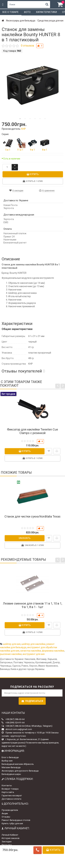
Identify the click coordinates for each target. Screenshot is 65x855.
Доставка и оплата (11, 799)
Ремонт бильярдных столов (16, 820)
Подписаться (32, 701)
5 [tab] (40, 118)
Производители (10, 810)
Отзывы (6, 817)
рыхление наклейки (11, 654)
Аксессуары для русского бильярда (20, 771)
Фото (27, 12)
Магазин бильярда (11, 767)
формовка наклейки (53, 650)
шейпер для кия (11, 644)
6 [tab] (45, 118)
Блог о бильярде (10, 757)
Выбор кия (7, 760)
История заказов (10, 838)
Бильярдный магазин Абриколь (18, 764)
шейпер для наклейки (33, 644)
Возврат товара (10, 789)
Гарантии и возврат (12, 795)
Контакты (7, 785)
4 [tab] (35, 118)
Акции (5, 813)
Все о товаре (10, 12)
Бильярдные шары (11, 774)
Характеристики (46, 12)
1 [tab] (20, 118)
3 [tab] (30, 118)
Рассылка (7, 845)
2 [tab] (25, 118)
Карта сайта (8, 792)
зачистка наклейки (30, 650)
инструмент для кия (34, 654)
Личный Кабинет (10, 835)
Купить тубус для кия (12, 823)
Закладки (6, 841)
